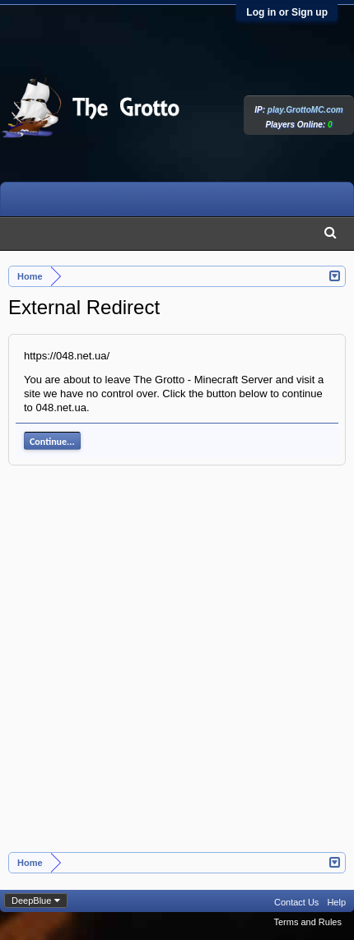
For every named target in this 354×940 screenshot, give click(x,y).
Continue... (52, 441)
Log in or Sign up (287, 12)
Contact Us (296, 902)
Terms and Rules (307, 922)
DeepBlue (31, 900)
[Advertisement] (176, 667)
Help (336, 902)
